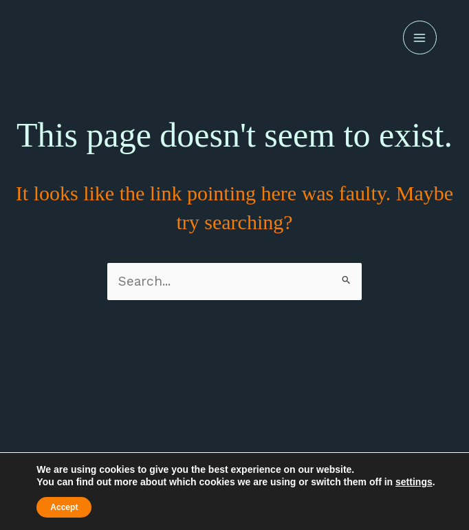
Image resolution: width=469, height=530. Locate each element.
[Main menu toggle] (420, 37)
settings (414, 481)
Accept (64, 507)
